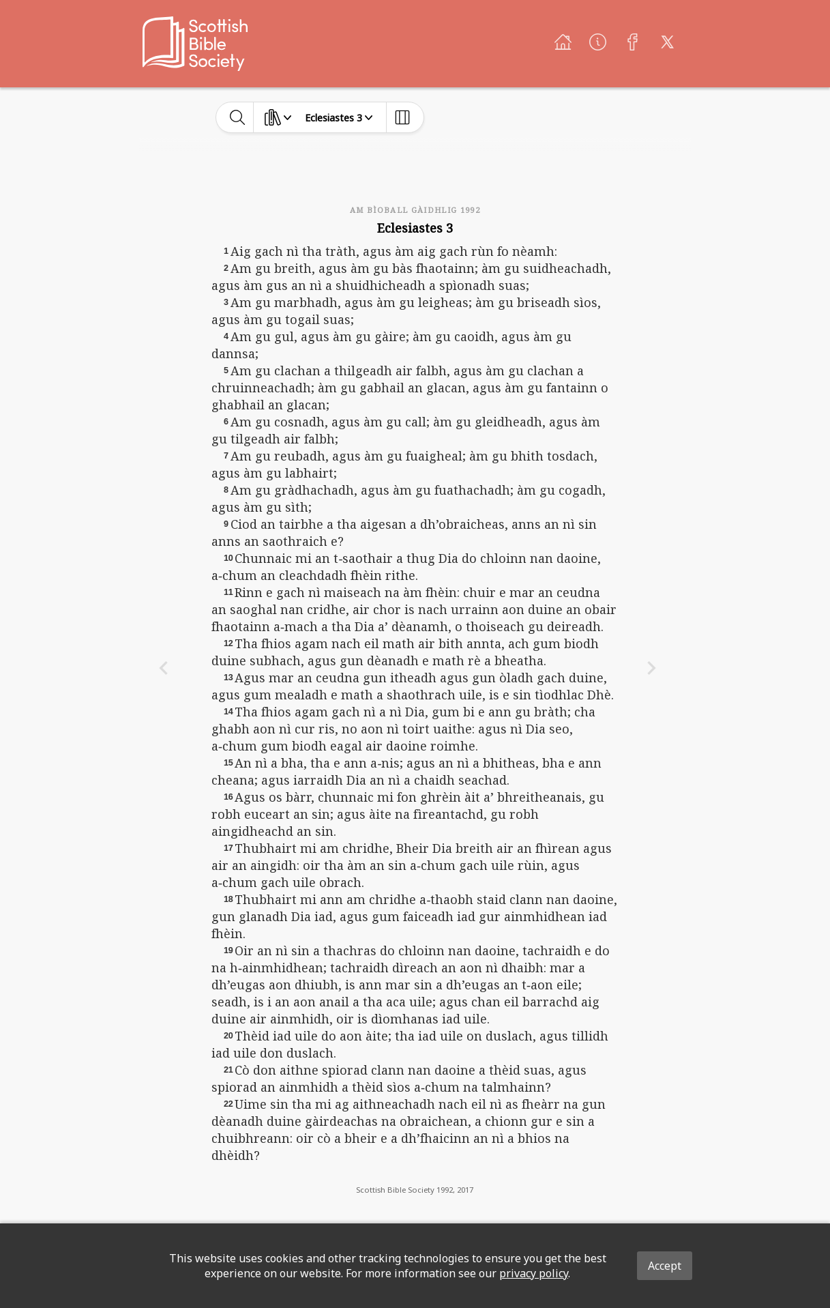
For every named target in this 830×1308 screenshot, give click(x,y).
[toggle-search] (238, 117)
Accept (664, 1265)
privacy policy (533, 1273)
